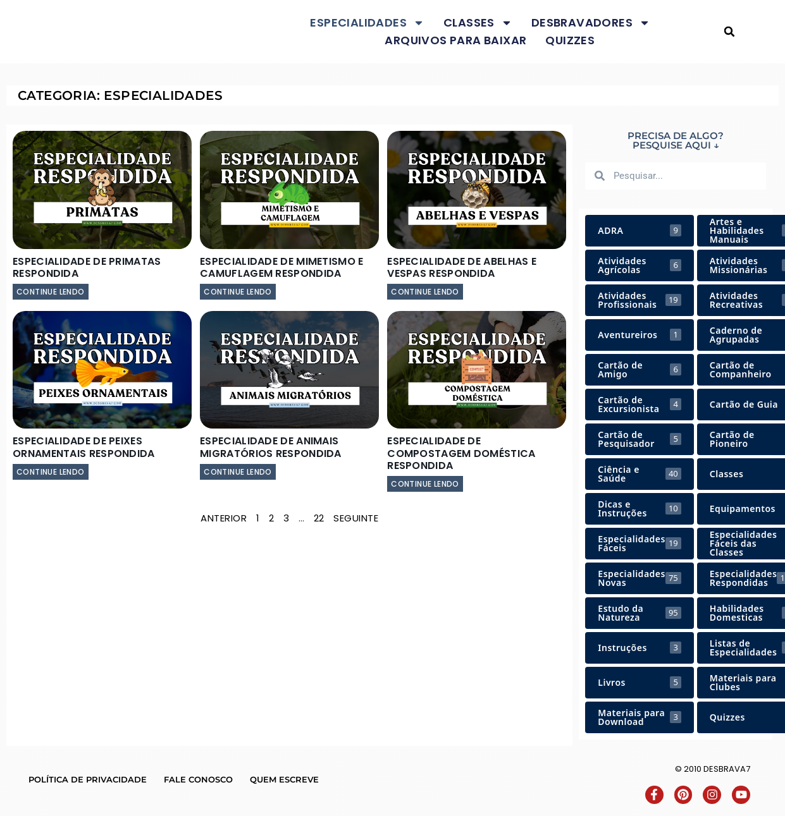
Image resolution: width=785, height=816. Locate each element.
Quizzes (570, 40)
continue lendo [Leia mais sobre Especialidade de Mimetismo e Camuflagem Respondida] (238, 291)
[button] (729, 31)
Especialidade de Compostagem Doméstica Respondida (461, 453)
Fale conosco (198, 779)
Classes (477, 23)
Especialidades (367, 23)
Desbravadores (590, 23)
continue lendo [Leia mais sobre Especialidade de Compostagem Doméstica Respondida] (425, 483)
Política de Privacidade (87, 779)
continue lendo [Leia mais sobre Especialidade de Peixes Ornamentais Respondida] (50, 471)
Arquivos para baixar (455, 40)
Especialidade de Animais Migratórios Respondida (271, 447)
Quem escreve (284, 779)
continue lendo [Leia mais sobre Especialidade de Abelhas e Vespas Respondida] (425, 291)
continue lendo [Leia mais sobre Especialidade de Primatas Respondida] (50, 291)
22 (319, 518)
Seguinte (355, 518)
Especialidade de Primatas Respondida (87, 267)
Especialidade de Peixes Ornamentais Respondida (84, 447)
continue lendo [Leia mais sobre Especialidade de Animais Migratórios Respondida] (238, 471)
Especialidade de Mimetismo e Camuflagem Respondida (281, 267)
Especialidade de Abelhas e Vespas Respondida (461, 267)
